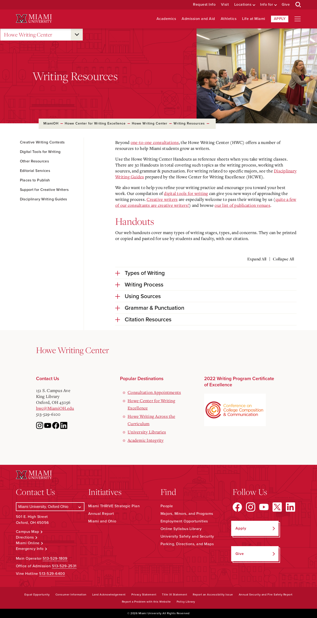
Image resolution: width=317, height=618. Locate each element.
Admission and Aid (198, 19)
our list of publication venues (242, 205)
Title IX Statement (174, 594)
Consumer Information (71, 594)
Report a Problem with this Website (146, 601)
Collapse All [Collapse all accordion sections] (283, 259)
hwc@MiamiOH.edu (55, 408)
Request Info (204, 4)
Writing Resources (189, 123)
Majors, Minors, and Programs (187, 513)
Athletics (229, 19)
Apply (280, 18)
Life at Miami (253, 19)
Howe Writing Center (28, 35)
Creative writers (162, 199)
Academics (166, 19)
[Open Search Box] (298, 5)
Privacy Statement (143, 594)
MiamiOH (51, 123)
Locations (243, 4)
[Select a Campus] (50, 506)
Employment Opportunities (184, 521)
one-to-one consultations (155, 142)
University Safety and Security (187, 536)
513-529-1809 (55, 558)
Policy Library (186, 601)
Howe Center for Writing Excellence (95, 123)
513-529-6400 (52, 573)
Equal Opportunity (37, 594)
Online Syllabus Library (181, 528)
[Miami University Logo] (34, 18)
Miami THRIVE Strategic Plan (114, 506)
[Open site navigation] (297, 19)
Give (286, 4)
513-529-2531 (64, 566)
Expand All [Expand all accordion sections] (256, 259)
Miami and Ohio (102, 521)
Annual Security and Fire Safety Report (266, 594)
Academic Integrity (146, 440)
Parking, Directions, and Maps (187, 544)
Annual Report (101, 513)
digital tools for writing (186, 193)
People (167, 506)
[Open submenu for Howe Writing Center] (77, 35)
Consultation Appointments (154, 392)
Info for (266, 4)
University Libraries (147, 432)
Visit (225, 4)
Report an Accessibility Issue (213, 594)
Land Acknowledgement (109, 594)
